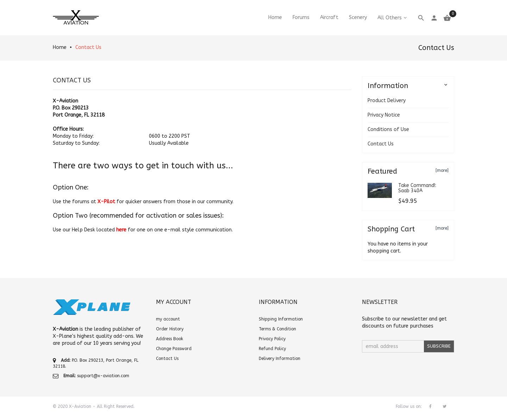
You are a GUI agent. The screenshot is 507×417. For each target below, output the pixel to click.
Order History (169, 328)
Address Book (169, 338)
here (121, 230)
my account (168, 319)
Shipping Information (281, 319)
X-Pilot (106, 202)
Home (60, 47)
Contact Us (88, 47)
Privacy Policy (272, 338)
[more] (442, 170)
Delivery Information (279, 358)
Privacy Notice (384, 115)
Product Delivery (387, 101)
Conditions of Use (388, 129)
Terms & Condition (277, 328)
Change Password (174, 348)
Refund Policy (272, 348)
